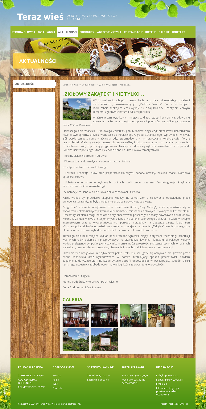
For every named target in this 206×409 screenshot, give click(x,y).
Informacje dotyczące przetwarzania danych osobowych (168, 391)
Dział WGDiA (47, 32)
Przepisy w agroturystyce (135, 375)
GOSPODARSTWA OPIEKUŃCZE (27, 381)
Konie (56, 379)
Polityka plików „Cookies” (169, 379)
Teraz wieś (40, 16)
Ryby (55, 384)
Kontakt (178, 32)
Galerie (164, 32)
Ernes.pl (184, 403)
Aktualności (67, 32)
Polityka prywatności (167, 375)
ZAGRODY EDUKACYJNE (30, 375)
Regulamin (161, 384)
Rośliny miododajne (98, 379)
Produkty (87, 32)
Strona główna (23, 32)
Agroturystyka (109, 32)
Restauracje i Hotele (140, 32)
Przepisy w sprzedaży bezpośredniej (133, 381)
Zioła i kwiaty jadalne (98, 375)
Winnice (57, 375)
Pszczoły (57, 388)
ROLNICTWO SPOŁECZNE (31, 387)
